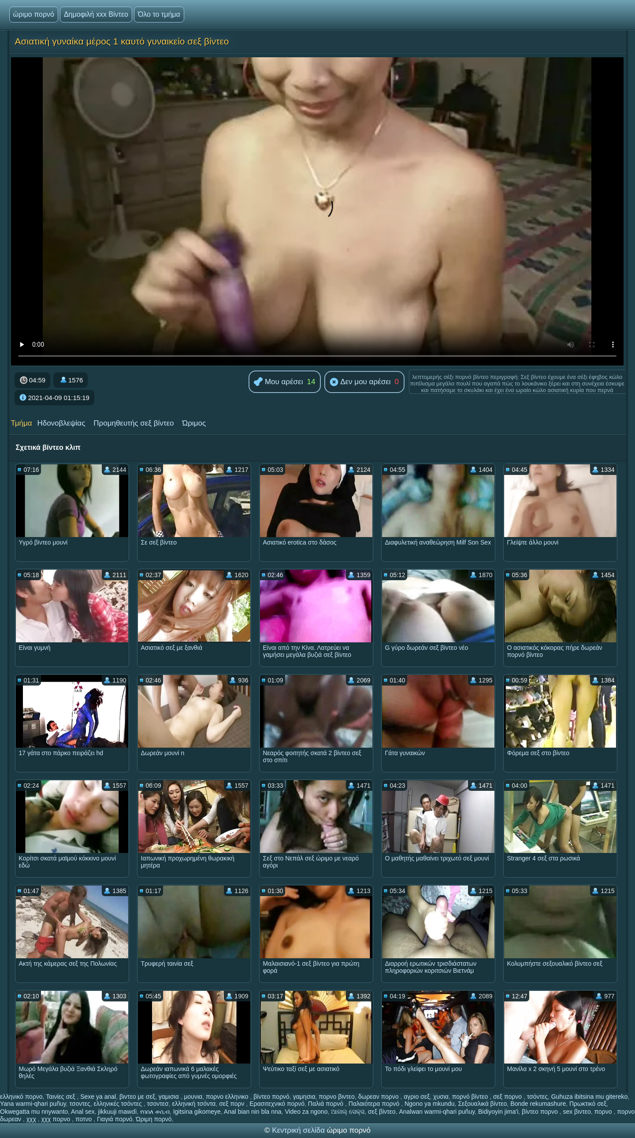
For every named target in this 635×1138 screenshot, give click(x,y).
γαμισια (170, 1096)
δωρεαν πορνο (379, 1096)
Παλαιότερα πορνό (375, 1103)
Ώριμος (194, 423)
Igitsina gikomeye (197, 1111)
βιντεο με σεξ (137, 1096)
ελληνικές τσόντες (119, 1103)
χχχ (32, 1119)
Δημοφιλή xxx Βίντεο (96, 14)
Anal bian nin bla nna (253, 1111)
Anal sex (83, 1111)
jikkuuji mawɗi (117, 1111)
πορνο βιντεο (337, 1096)
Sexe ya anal (98, 1096)
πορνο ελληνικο (228, 1096)
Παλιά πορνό (326, 1103)
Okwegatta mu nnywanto (34, 1111)
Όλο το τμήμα (159, 14)
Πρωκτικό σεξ (587, 1103)
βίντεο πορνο (541, 1111)
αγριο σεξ (417, 1096)
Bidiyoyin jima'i (498, 1111)
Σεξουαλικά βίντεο (482, 1103)
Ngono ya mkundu (430, 1103)
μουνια (193, 1096)
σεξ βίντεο (382, 1111)
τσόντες (537, 1096)
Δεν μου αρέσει (360, 382)
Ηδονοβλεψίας (61, 423)
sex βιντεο (576, 1111)
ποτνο (84, 1119)
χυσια (441, 1096)
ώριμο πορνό (33, 14)
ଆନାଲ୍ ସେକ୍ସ (347, 1111)
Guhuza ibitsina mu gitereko (589, 1096)
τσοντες (79, 1103)
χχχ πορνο (56, 1119)
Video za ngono (306, 1111)
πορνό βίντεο (471, 1096)
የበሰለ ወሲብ (155, 1111)
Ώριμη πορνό (153, 1119)
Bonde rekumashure (538, 1103)
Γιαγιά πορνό (114, 1119)
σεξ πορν (232, 1103)
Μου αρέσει (278, 382)
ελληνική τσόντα (193, 1103)
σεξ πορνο (508, 1096)
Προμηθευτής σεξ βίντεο (133, 423)
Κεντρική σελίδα (299, 1130)
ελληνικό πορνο (21, 1096)
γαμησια (304, 1096)
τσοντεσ (157, 1103)
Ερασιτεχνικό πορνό (277, 1103)
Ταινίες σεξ (61, 1096)
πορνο (604, 1111)
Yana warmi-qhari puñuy (33, 1103)
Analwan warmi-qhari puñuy (437, 1111)
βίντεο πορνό (271, 1096)
